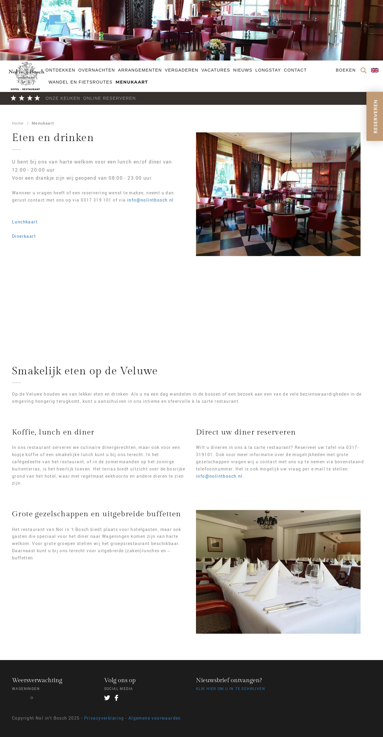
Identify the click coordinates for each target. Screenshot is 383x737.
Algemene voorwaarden (154, 718)
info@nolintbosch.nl (150, 200)
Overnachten (96, 70)
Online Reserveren (109, 98)
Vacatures (215, 70)
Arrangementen (140, 70)
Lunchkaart (25, 222)
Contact (295, 70)
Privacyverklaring (104, 718)
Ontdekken (60, 70)
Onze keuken (62, 98)
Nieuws (242, 70)
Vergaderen (181, 70)
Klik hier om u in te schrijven (230, 688)
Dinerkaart (24, 236)
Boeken (346, 70)
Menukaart (131, 82)
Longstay (268, 70)
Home (18, 123)
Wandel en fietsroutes (80, 82)
